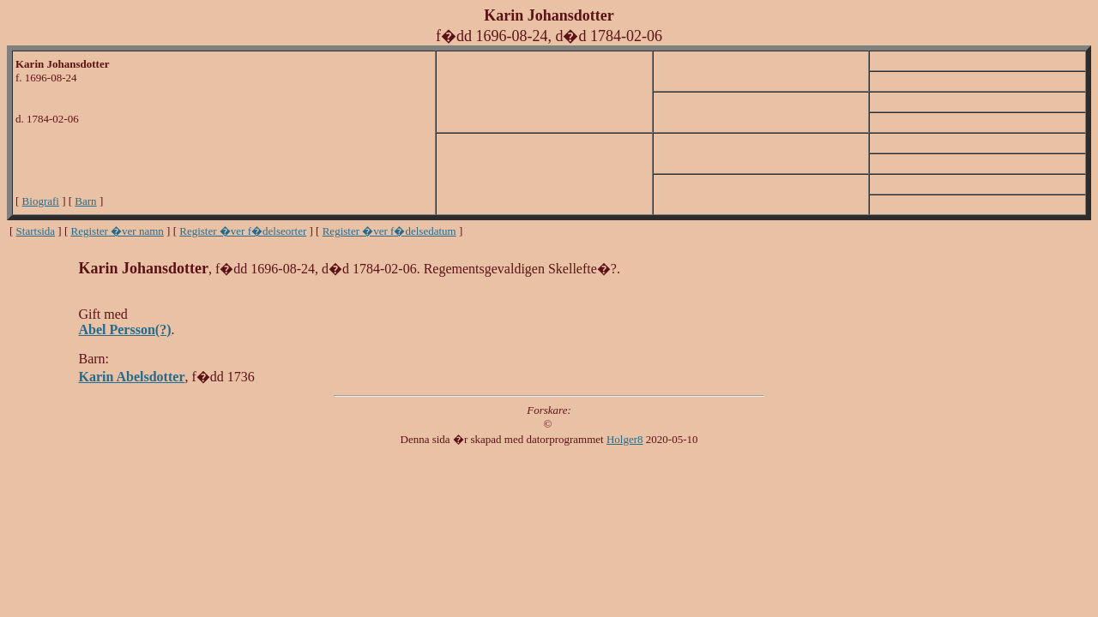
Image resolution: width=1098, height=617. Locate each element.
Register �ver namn (117, 231)
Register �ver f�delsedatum (389, 231)
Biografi (40, 201)
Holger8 (624, 439)
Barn (85, 201)
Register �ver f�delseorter (242, 231)
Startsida (36, 231)
